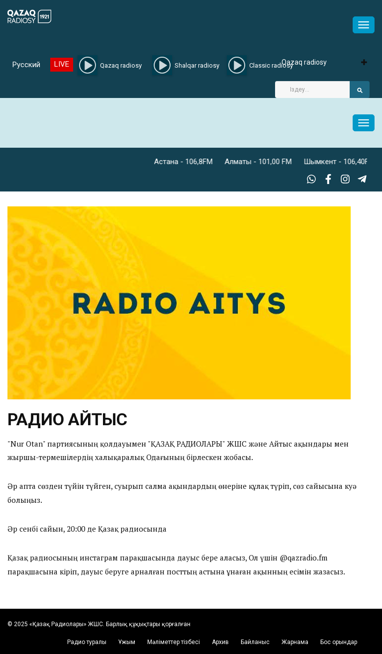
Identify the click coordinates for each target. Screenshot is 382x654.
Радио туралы (86, 642)
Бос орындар (338, 642)
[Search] (312, 89)
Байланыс (255, 642)
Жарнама (295, 642)
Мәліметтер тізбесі (173, 642)
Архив (220, 642)
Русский (26, 64)
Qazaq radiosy (304, 62)
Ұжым (126, 642)
